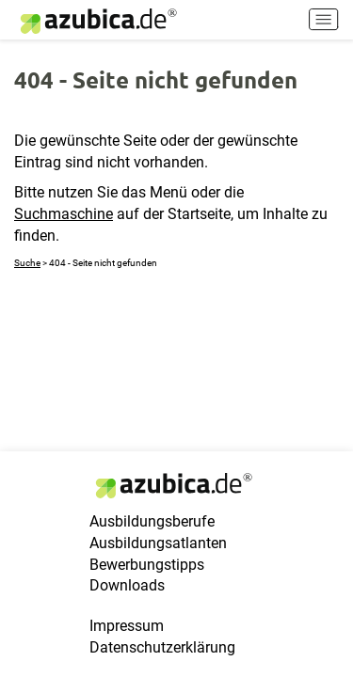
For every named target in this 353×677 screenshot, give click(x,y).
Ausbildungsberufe (152, 521)
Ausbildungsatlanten (158, 543)
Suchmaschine (63, 214)
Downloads (127, 585)
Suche (27, 263)
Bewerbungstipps (146, 565)
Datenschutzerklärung (162, 647)
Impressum (126, 626)
